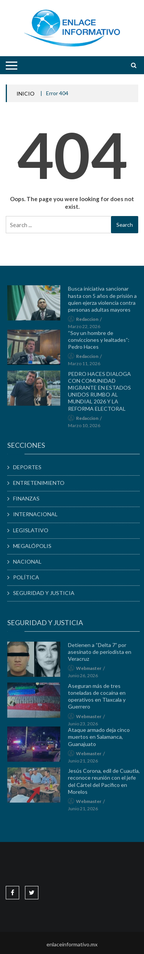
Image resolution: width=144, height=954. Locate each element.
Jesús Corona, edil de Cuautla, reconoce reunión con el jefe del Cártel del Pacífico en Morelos (106, 783)
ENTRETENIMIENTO (41, 482)
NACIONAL (29, 561)
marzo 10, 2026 (86, 427)
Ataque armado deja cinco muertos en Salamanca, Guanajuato (101, 738)
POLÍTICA (28, 577)
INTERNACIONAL (37, 514)
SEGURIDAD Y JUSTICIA (46, 593)
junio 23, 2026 (85, 725)
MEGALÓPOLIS (34, 546)
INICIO (26, 93)
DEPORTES (29, 467)
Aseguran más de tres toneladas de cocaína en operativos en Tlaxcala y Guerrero (99, 698)
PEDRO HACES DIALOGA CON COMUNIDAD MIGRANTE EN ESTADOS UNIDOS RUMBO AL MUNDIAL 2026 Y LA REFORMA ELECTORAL (101, 393)
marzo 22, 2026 (86, 328)
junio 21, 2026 (85, 762)
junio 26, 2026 (85, 678)
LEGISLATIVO (33, 530)
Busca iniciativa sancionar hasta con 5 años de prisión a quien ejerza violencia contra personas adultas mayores (104, 301)
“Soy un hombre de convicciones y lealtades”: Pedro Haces (101, 342)
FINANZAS (28, 498)
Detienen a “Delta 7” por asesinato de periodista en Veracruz (102, 654)
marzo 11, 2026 (86, 365)
